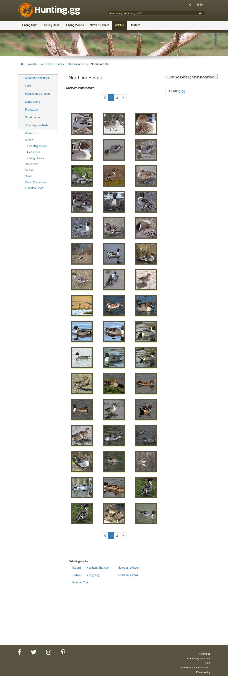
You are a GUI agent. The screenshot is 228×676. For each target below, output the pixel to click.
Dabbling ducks (78, 64)
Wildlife (32, 64)
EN (200, 4)
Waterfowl (47, 64)
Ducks (60, 64)
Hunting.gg (177, 91)
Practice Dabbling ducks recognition (191, 77)
